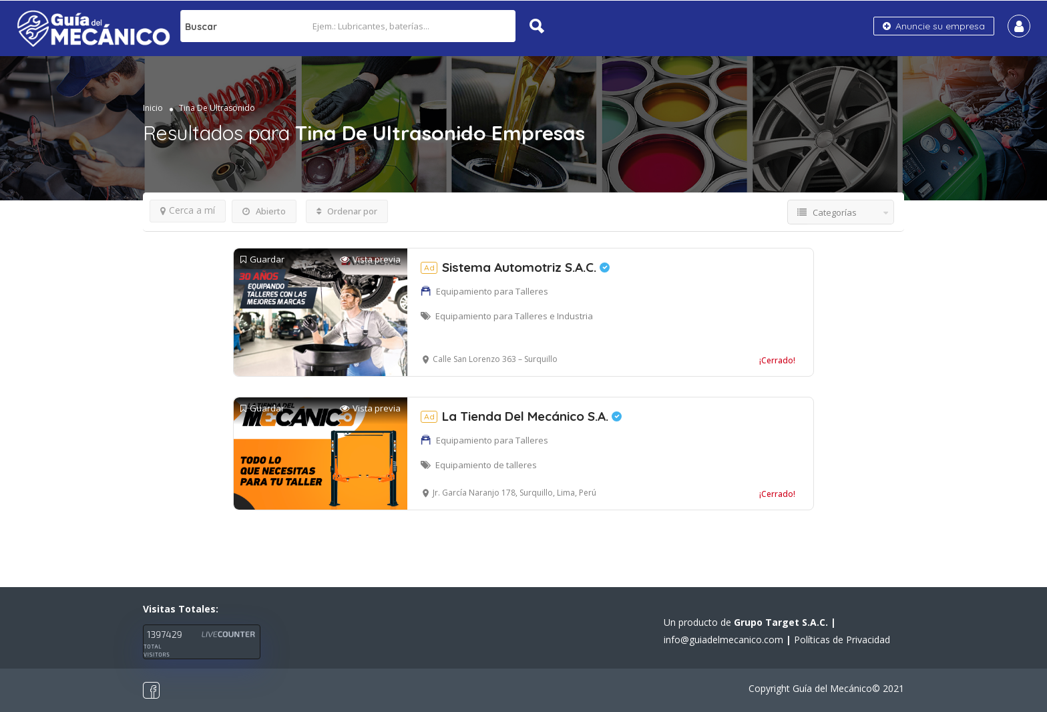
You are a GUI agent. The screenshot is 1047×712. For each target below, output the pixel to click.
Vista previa (370, 259)
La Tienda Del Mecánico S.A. (521, 416)
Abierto (264, 211)
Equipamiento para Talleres (492, 291)
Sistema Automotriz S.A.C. (515, 267)
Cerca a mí (187, 210)
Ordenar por (347, 211)
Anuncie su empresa (934, 26)
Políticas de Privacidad (842, 639)
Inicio (153, 108)
